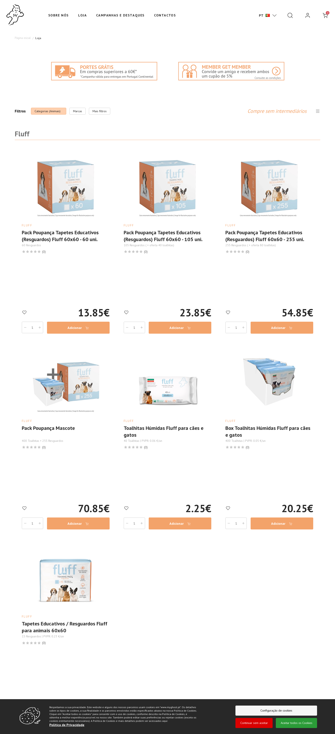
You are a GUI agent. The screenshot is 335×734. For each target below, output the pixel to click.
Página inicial (23, 38)
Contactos (165, 15)
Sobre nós (58, 15)
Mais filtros (100, 111)
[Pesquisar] (290, 15)
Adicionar (77, 324)
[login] (307, 15)
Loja (82, 15)
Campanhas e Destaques (120, 15)
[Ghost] (15, 15)
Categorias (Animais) (47, 111)
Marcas (77, 111)
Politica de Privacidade (66, 725)
